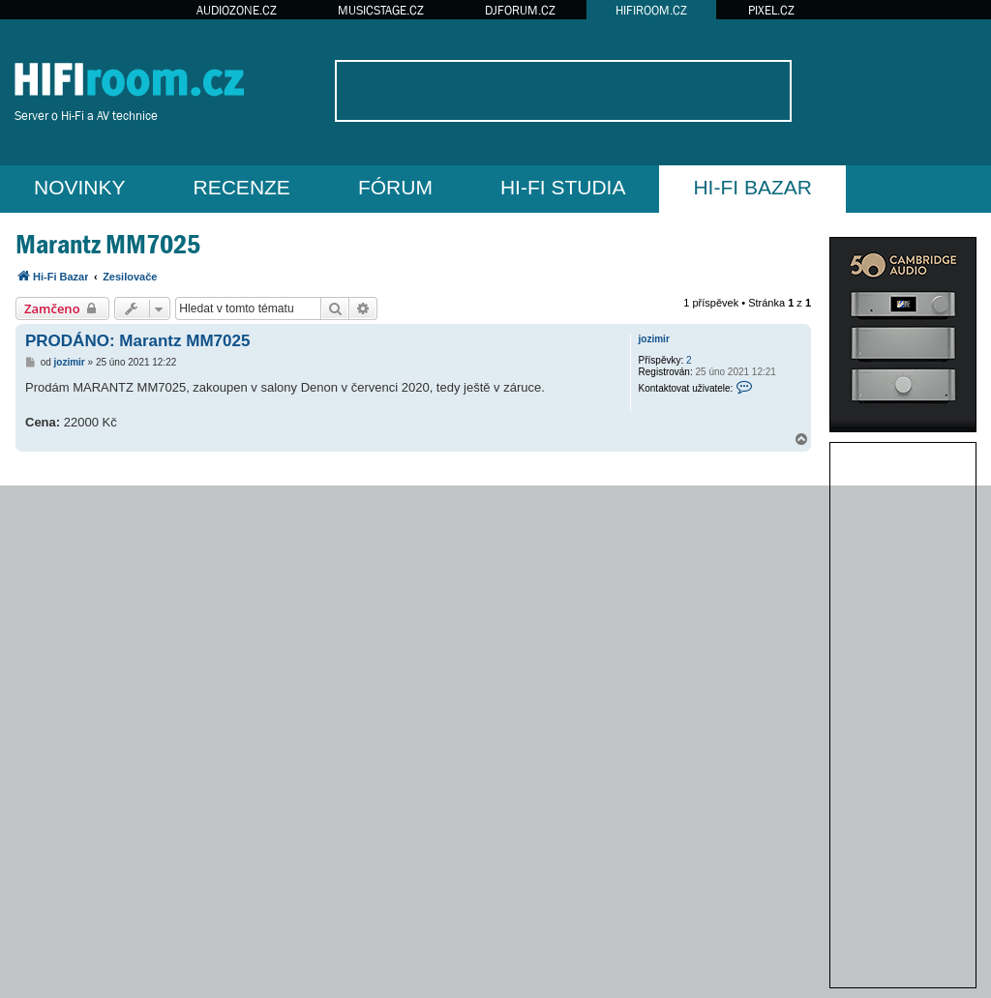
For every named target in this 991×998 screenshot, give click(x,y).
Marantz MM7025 (107, 244)
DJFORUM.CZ (520, 10)
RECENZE (242, 187)
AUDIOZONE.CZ (236, 10)
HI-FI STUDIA (563, 187)
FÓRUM (395, 187)
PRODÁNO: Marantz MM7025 (137, 341)
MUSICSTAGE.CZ (381, 10)
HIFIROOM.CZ (651, 10)
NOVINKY (80, 187)
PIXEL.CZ (771, 10)
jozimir (654, 339)
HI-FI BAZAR (752, 187)
